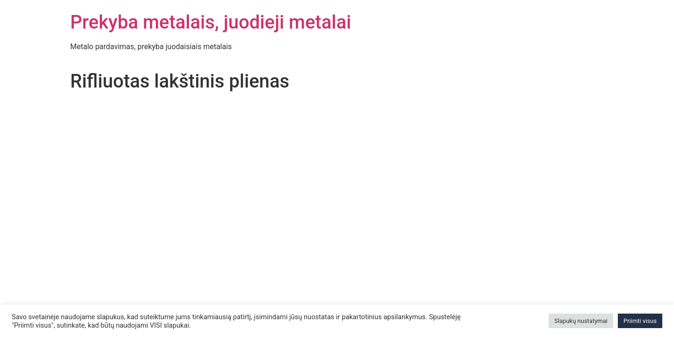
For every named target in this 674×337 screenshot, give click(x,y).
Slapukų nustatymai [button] (581, 320)
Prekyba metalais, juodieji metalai (210, 22)
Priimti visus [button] (640, 320)
